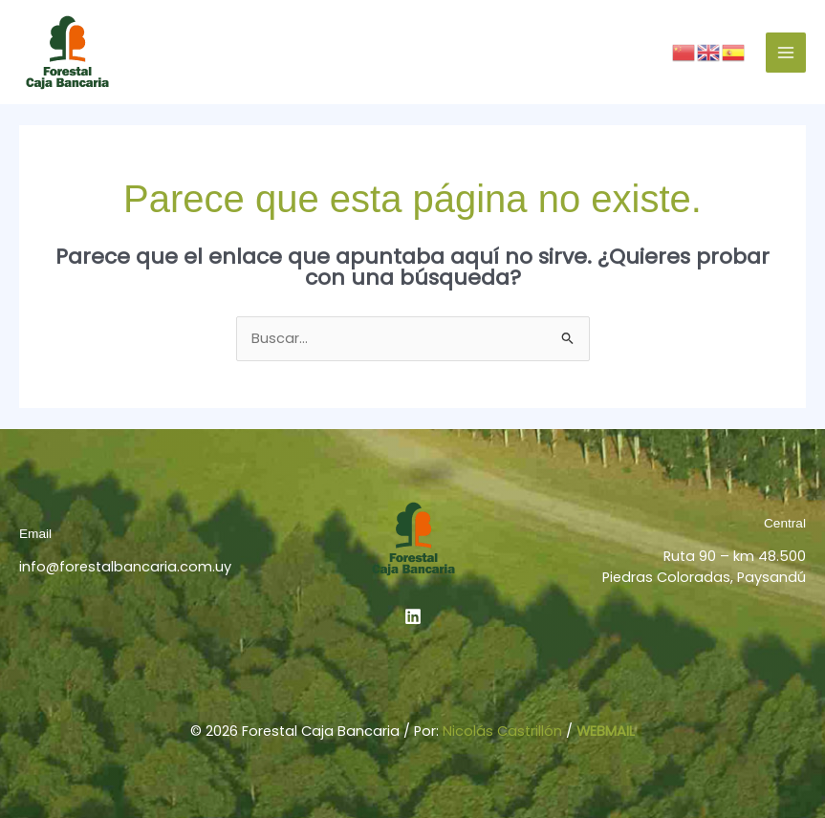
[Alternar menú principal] (786, 52)
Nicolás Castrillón (502, 731)
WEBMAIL (605, 731)
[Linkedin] (413, 616)
